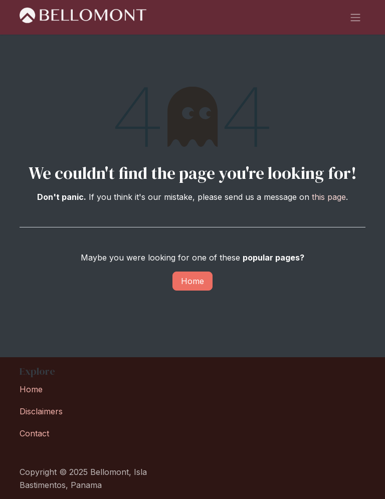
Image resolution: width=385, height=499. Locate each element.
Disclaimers (41, 411)
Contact (34, 433)
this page (329, 199)
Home (192, 284)
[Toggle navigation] (355, 18)
